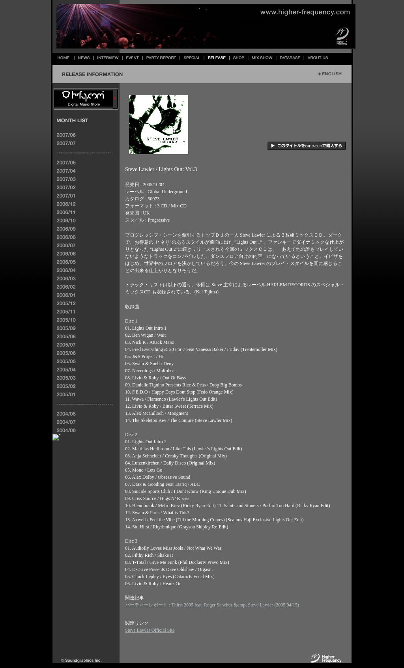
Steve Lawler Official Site (149, 630)
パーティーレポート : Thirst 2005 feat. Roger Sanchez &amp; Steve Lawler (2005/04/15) (212, 605)
